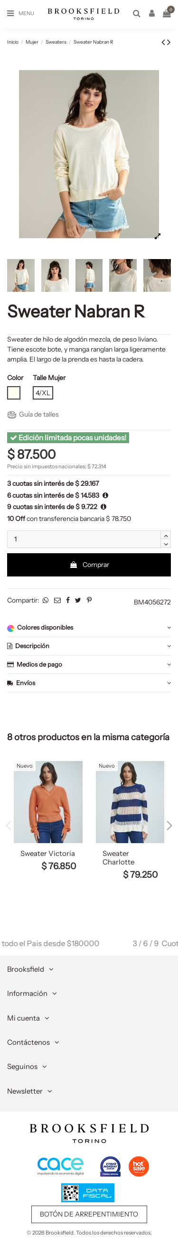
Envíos (89, 683)
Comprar (89, 564)
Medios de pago (89, 664)
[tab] (89, 628)
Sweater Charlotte (118, 857)
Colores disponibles (89, 627)
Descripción (89, 646)
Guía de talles (33, 414)
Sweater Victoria (47, 853)
